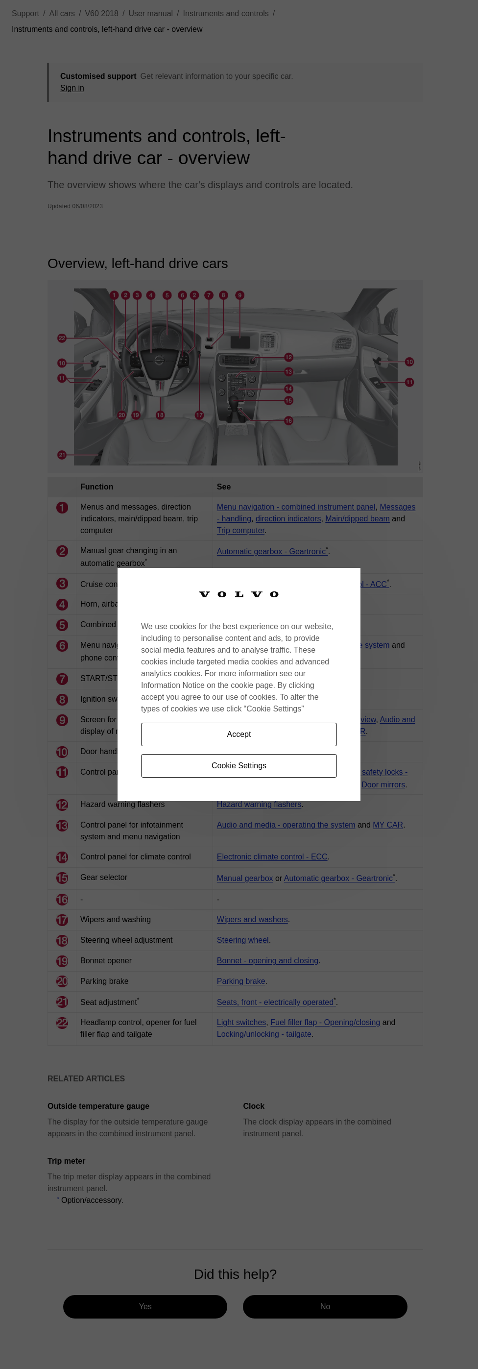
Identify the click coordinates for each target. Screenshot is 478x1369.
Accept (239, 734)
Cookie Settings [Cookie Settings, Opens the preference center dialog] (239, 765)
